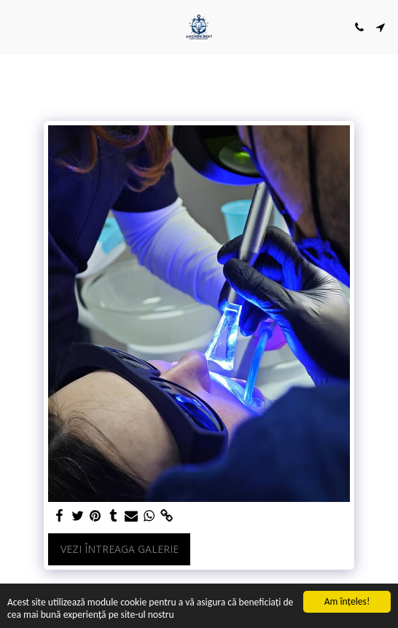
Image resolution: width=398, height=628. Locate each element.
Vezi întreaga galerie (120, 549)
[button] (16, 27)
